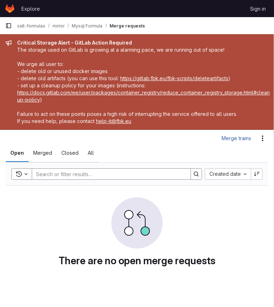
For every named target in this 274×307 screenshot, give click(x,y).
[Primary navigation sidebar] (8, 25)
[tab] (17, 153)
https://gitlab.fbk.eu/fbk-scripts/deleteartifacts (174, 78)
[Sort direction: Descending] (257, 174)
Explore (30, 9)
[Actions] (262, 138)
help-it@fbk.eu (113, 121)
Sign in (258, 9)
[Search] (107, 174)
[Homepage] (10, 8)
